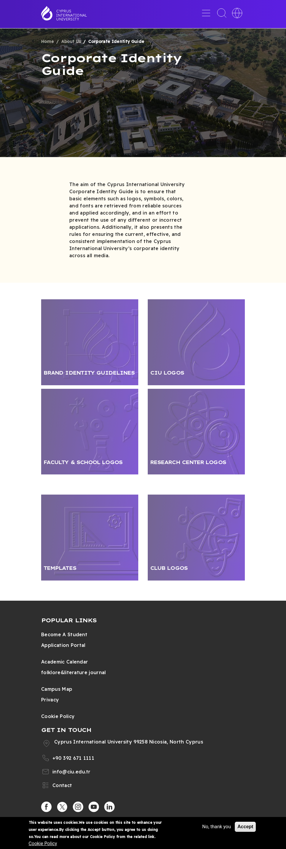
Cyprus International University (71, 15)
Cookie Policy (58, 716)
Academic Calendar (64, 662)
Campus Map (56, 689)
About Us (71, 41)
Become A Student (64, 634)
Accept (245, 826)
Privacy (50, 700)
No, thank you (216, 826)
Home (47, 41)
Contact (62, 785)
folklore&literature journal (73, 672)
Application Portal (63, 645)
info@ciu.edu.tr (71, 772)
